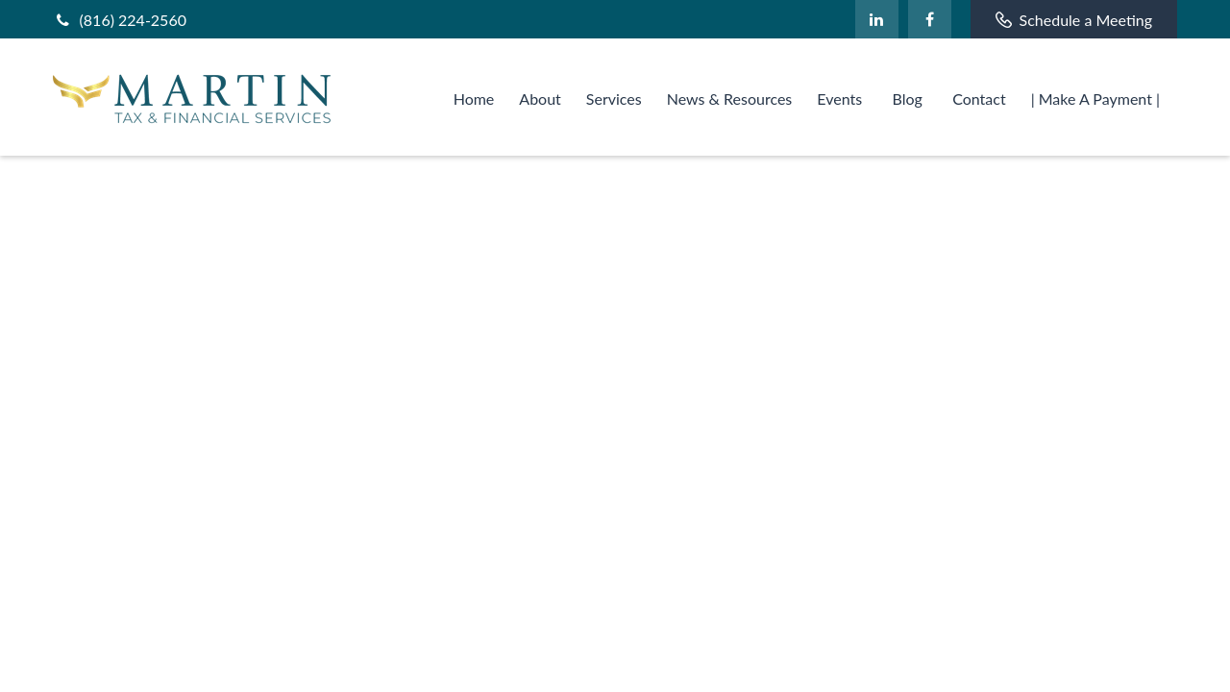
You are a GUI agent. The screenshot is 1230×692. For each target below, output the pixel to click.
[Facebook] (929, 19)
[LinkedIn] (876, 19)
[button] (474, 96)
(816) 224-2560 (119, 20)
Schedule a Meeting (1074, 20)
